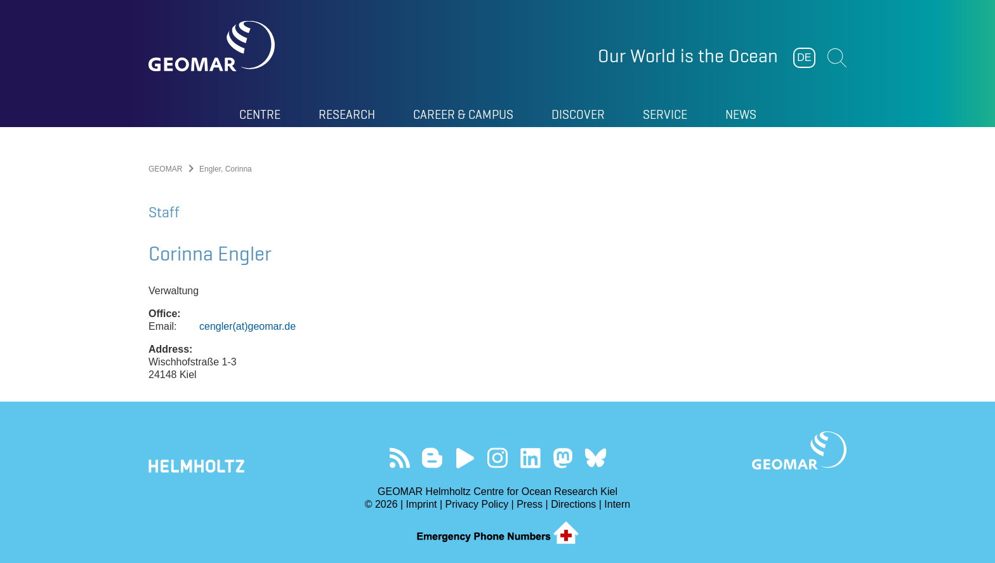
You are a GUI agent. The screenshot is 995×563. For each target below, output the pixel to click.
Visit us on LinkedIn (530, 458)
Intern (617, 504)
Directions (573, 504)
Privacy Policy (477, 504)
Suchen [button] (837, 57)
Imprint (421, 504)
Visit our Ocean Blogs (432, 458)
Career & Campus (463, 114)
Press (530, 504)
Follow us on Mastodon (562, 458)
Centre (259, 114)
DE (804, 57)
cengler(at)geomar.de (247, 326)
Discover (578, 114)
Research (347, 114)
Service (665, 114)
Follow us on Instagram (498, 458)
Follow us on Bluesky (595, 458)
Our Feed (399, 458)
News (740, 114)
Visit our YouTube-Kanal (465, 458)
